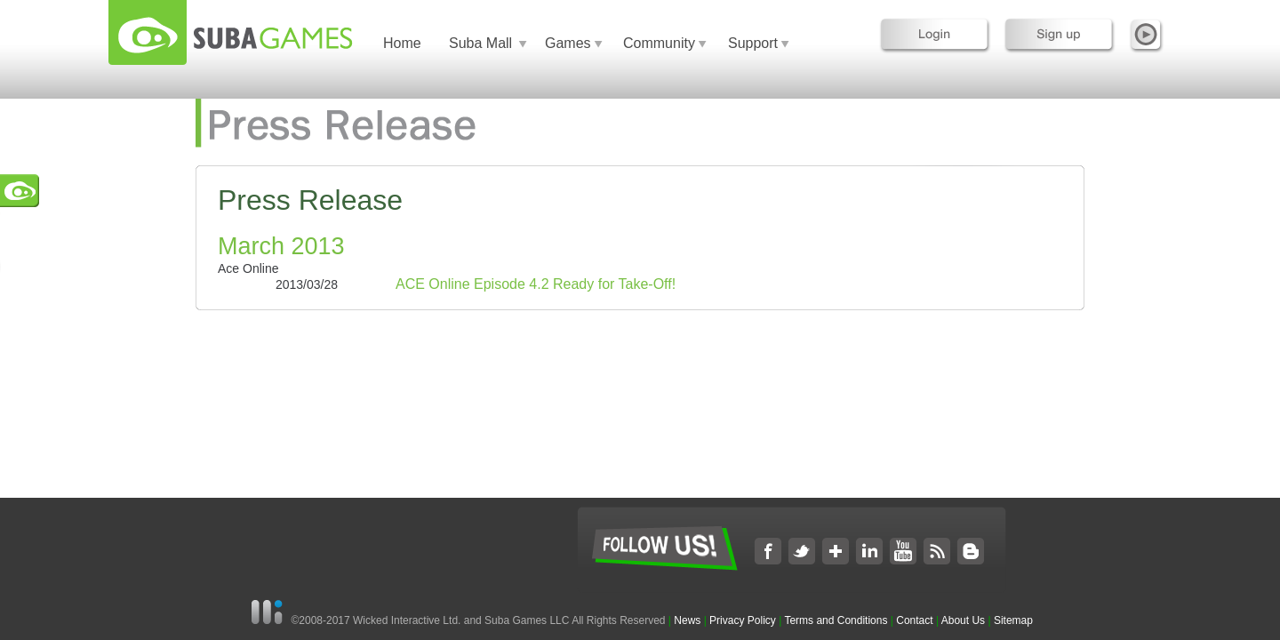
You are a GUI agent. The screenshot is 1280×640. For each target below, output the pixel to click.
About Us (963, 620)
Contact (914, 620)
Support (753, 43)
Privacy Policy (742, 620)
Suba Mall (480, 43)
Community (659, 43)
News (688, 620)
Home (402, 43)
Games (568, 43)
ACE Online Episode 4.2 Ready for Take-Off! (536, 284)
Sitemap (1013, 620)
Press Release (310, 200)
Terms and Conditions (835, 620)
